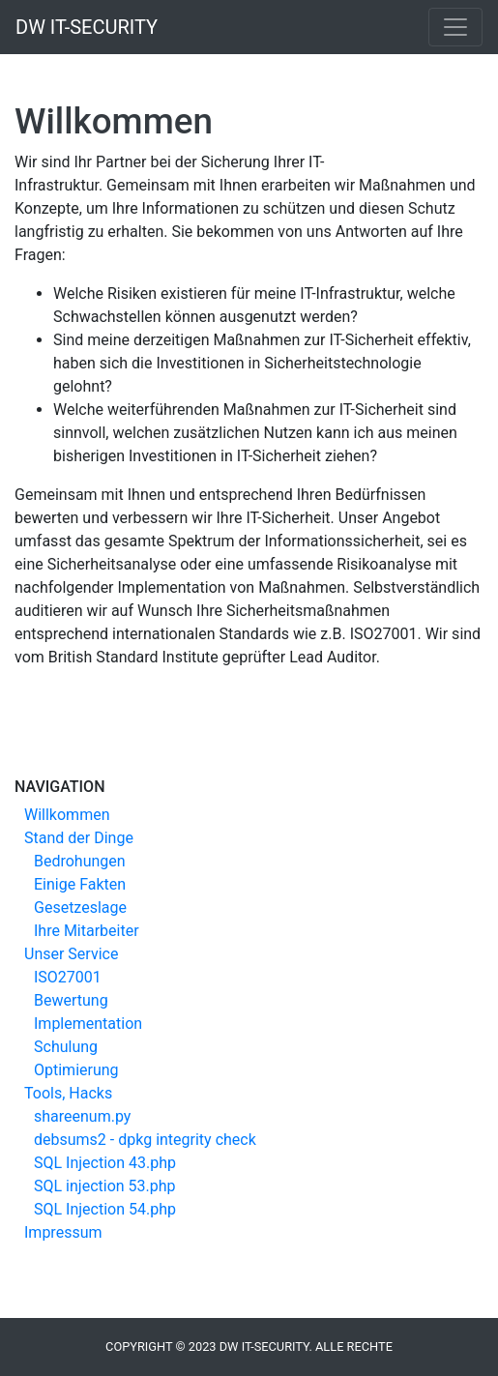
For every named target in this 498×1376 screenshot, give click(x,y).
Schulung (66, 1047)
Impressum (63, 1232)
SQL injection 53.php (105, 1186)
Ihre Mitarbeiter (86, 931)
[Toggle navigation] (455, 27)
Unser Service (71, 954)
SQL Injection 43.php (105, 1163)
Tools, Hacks (68, 1093)
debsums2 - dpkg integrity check (145, 1139)
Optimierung (76, 1070)
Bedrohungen (80, 861)
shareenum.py (82, 1116)
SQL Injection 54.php (105, 1209)
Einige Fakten (80, 884)
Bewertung (71, 1000)
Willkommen (66, 814)
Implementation (88, 1023)
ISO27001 (68, 977)
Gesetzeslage (80, 907)
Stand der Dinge (78, 838)
